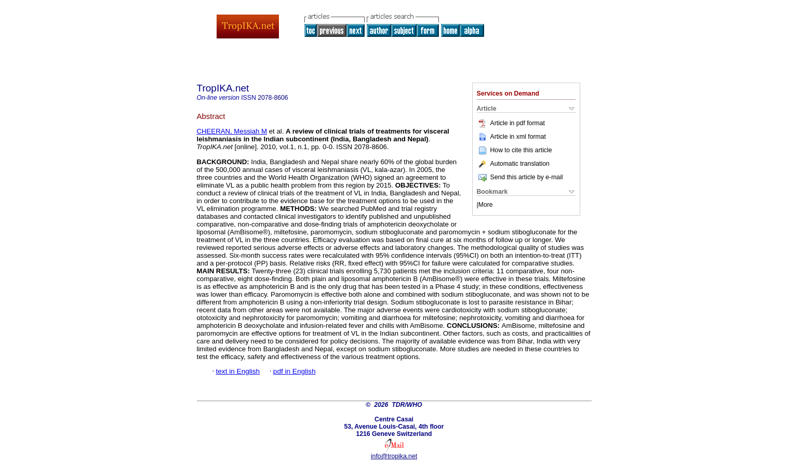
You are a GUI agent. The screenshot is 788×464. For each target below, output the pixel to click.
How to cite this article (521, 150)
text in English (238, 371)
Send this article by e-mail (520, 177)
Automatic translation (513, 163)
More (485, 204)
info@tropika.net (394, 456)
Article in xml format (511, 136)
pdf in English (294, 371)
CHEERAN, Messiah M (232, 131)
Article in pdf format (511, 123)
